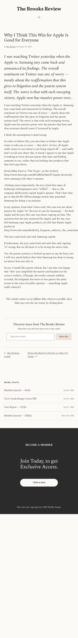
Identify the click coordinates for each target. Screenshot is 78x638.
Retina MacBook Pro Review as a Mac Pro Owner (48, 354)
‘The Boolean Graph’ (11, 354)
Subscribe (63, 336)
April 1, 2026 (68, 407)
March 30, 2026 (68, 415)
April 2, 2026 (68, 398)
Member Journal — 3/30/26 (18, 415)
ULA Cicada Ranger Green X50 (20, 398)
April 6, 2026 (68, 390)
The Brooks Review (39, 9)
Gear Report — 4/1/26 (15, 407)
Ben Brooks (11, 46)
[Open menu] (39, 17)
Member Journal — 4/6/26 (17, 390)
